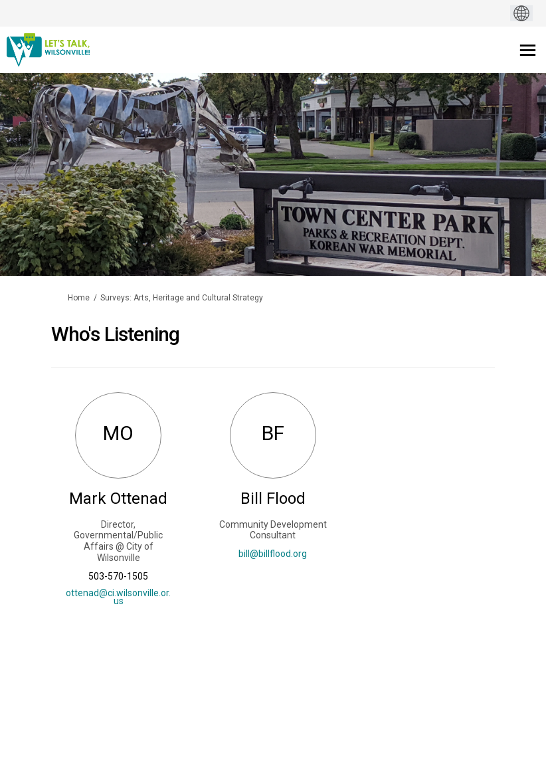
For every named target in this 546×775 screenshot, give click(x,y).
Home (79, 297)
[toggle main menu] (527, 50)
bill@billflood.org (272, 553)
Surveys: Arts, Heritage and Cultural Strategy (181, 297)
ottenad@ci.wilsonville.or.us (118, 597)
